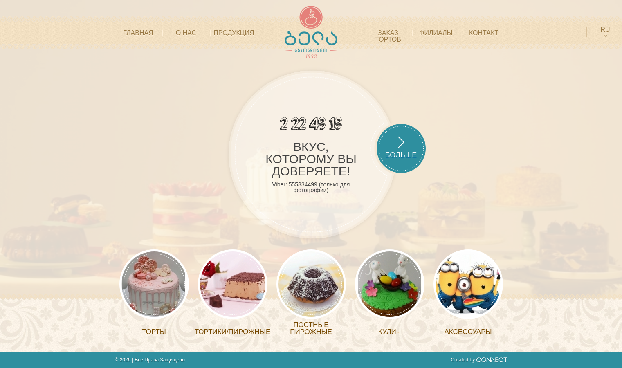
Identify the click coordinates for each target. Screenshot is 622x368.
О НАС (186, 33)
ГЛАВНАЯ (138, 33)
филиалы (435, 33)
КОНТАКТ (483, 33)
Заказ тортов (388, 36)
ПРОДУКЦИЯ (233, 33)
